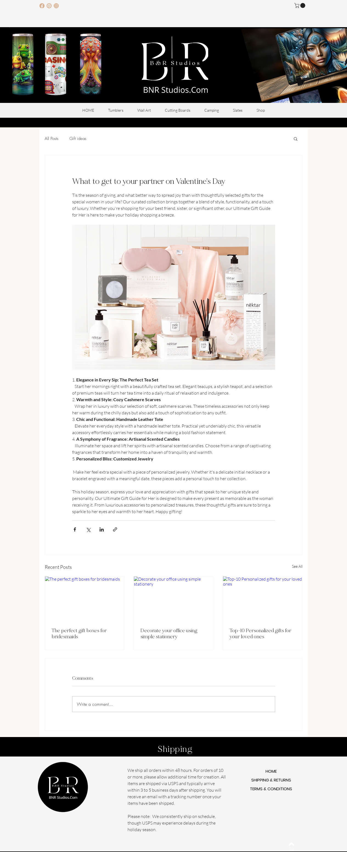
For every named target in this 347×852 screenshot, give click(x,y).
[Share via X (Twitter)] (88, 529)
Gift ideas (77, 138)
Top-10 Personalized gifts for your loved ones (260, 634)
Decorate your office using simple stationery (169, 634)
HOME (271, 771)
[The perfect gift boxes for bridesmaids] (84, 599)
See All (297, 566)
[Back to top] (291, 844)
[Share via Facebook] (74, 529)
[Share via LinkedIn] (101, 529)
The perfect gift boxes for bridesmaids (79, 634)
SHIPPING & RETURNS (271, 780)
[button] (300, 5)
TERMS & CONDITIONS (271, 789)
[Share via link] (115, 529)
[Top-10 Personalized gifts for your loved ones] (262, 599)
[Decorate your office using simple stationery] (173, 599)
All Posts (51, 138)
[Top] (291, 848)
